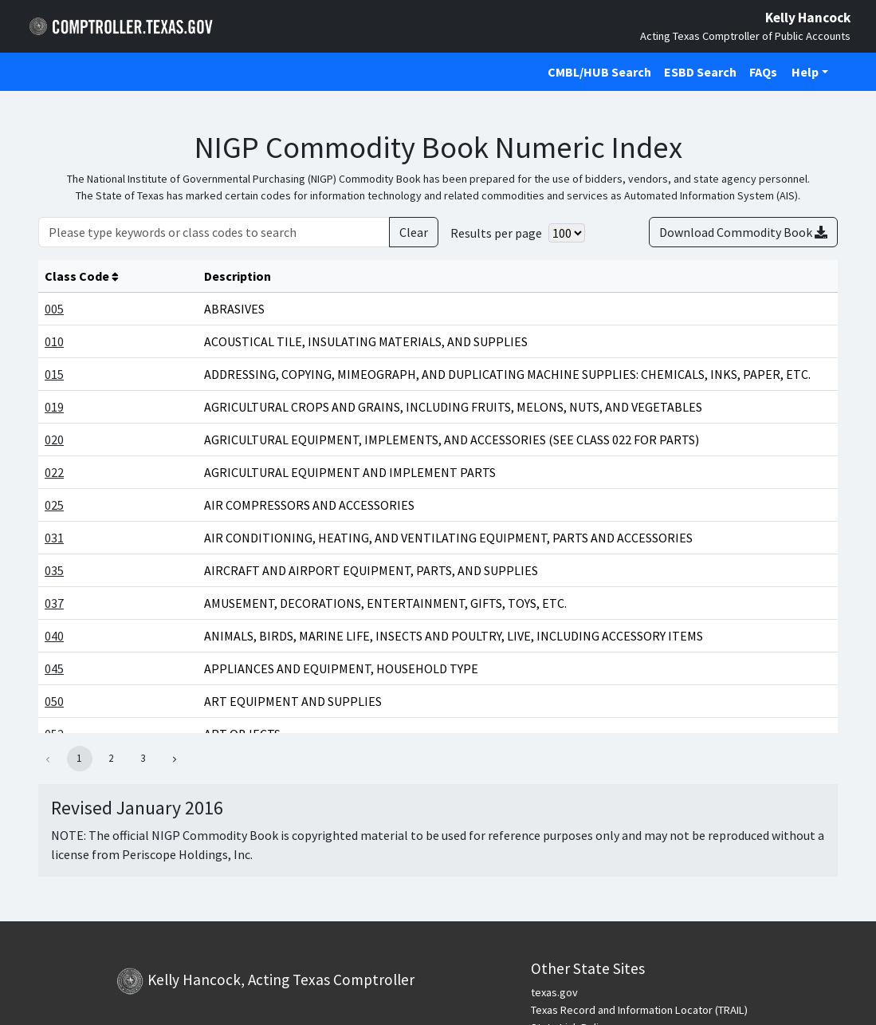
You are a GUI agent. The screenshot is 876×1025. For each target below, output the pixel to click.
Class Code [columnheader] (82, 276)
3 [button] (142, 758)
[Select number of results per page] (566, 232)
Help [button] (805, 72)
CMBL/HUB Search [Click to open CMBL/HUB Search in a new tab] (599, 72)
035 (54, 570)
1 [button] (79, 758)
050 (54, 701)
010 (54, 341)
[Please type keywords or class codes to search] (214, 232)
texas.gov (554, 992)
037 (54, 603)
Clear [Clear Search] (413, 232)
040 (54, 636)
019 (54, 407)
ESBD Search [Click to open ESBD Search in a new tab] (700, 72)
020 (54, 439)
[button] (175, 758)
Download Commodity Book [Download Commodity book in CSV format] (743, 232)
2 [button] (110, 758)
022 (54, 472)
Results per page (496, 233)
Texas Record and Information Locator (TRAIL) (639, 1010)
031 (54, 538)
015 (54, 374)
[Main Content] (438, 506)
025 (54, 505)
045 (54, 668)
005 (54, 309)
